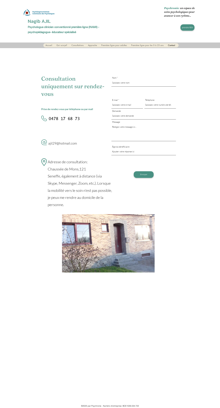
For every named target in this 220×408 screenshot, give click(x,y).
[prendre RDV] (187, 27)
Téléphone (149, 100)
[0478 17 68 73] (64, 119)
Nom (114, 78)
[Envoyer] (144, 174)
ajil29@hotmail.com (62, 143)
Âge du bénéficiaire (121, 147)
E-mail (115, 100)
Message (116, 122)
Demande (116, 111)
